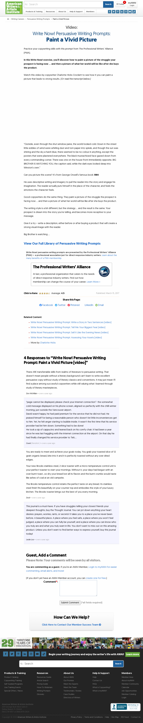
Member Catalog (129, 694)
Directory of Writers (72, 697)
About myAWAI (128, 680)
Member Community (130, 684)
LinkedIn (89, 305)
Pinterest (75, 305)
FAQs (95, 684)
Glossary (40, 694)
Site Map (115, 717)
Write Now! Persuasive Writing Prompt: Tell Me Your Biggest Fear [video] (68, 327)
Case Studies (69, 694)
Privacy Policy (76, 717)
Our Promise (69, 680)
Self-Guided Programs (13, 684)
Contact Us (97, 680)
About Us (62, 12)
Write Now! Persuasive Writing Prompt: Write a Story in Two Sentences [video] (71, 322)
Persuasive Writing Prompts (38, 19)
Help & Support (76, 12)
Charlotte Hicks (48, 342)
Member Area (127, 677)
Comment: (50, 582)
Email (101, 305)
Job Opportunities (129, 691)
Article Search (42, 680)
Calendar (125, 687)
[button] (120, 4)
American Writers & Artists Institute (31, 717)
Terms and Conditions (93, 717)
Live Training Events (12, 687)
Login (124, 697)
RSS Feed (125, 717)
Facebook (47, 305)
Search (108, 4)
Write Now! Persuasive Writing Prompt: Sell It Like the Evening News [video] (69, 332)
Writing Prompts (43, 691)
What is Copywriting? (101, 687)
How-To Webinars (44, 687)
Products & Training (34, 12)
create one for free (96, 578)
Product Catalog (11, 677)
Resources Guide (44, 677)
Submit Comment (70, 602)
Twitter (62, 305)
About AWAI (69, 677)
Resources (50, 12)
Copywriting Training (13, 680)
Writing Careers (18, 19)
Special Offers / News (13, 691)
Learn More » (93, 281)
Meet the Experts (71, 684)
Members (90, 12)
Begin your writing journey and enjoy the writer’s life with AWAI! (94, 654)
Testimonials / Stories (72, 691)
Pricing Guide (42, 684)
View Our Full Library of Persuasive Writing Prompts (62, 243)
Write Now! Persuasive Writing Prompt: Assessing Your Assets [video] (66, 337)
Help (95, 677)
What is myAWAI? (100, 691)
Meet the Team (70, 687)
